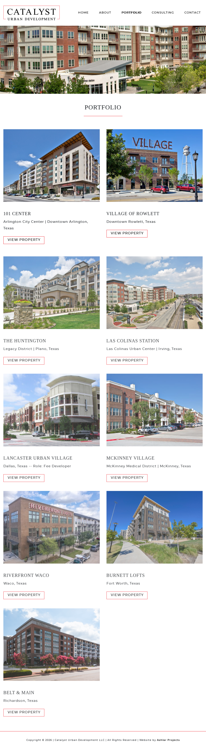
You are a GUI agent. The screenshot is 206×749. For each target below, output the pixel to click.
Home (83, 12)
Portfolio (131, 12)
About (105, 12)
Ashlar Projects (168, 740)
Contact (192, 12)
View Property (24, 240)
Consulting (163, 12)
